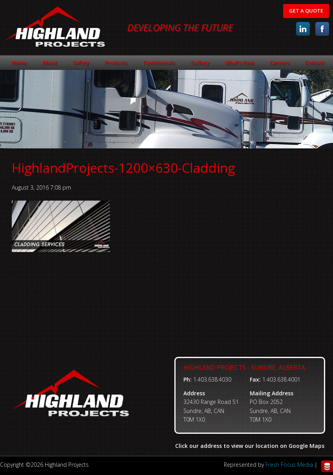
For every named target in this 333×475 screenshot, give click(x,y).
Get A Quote (306, 10)
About (49, 62)
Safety (81, 62)
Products (115, 62)
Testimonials (159, 62)
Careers (279, 62)
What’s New (239, 62)
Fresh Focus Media (289, 464)
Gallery (199, 62)
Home (18, 62)
